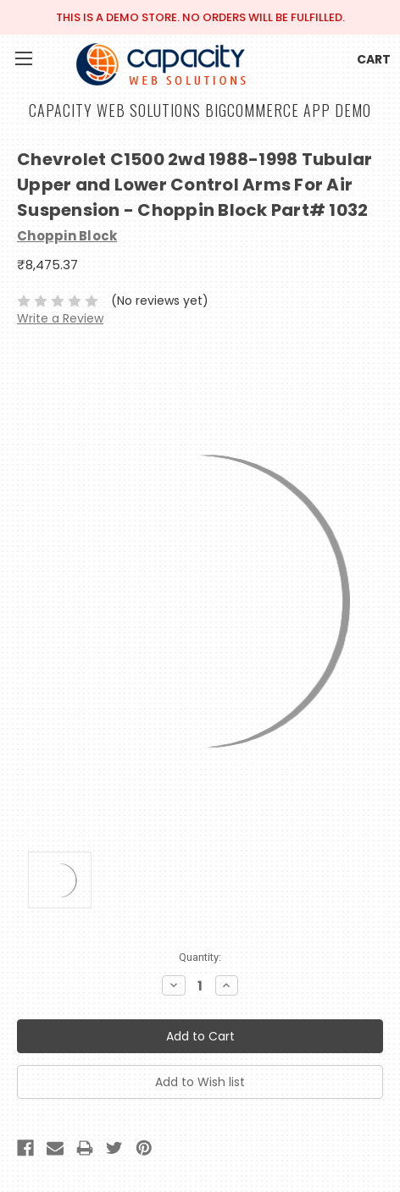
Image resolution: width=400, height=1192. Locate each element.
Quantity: (200, 957)
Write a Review (60, 318)
